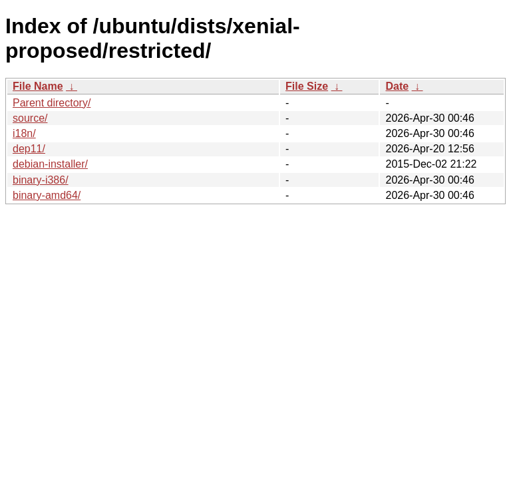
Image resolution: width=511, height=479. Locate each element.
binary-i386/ (41, 180)
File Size (306, 86)
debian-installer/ (50, 164)
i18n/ (24, 133)
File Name (38, 86)
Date (397, 86)
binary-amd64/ (47, 195)
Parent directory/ (51, 102)
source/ (30, 118)
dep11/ (29, 148)
